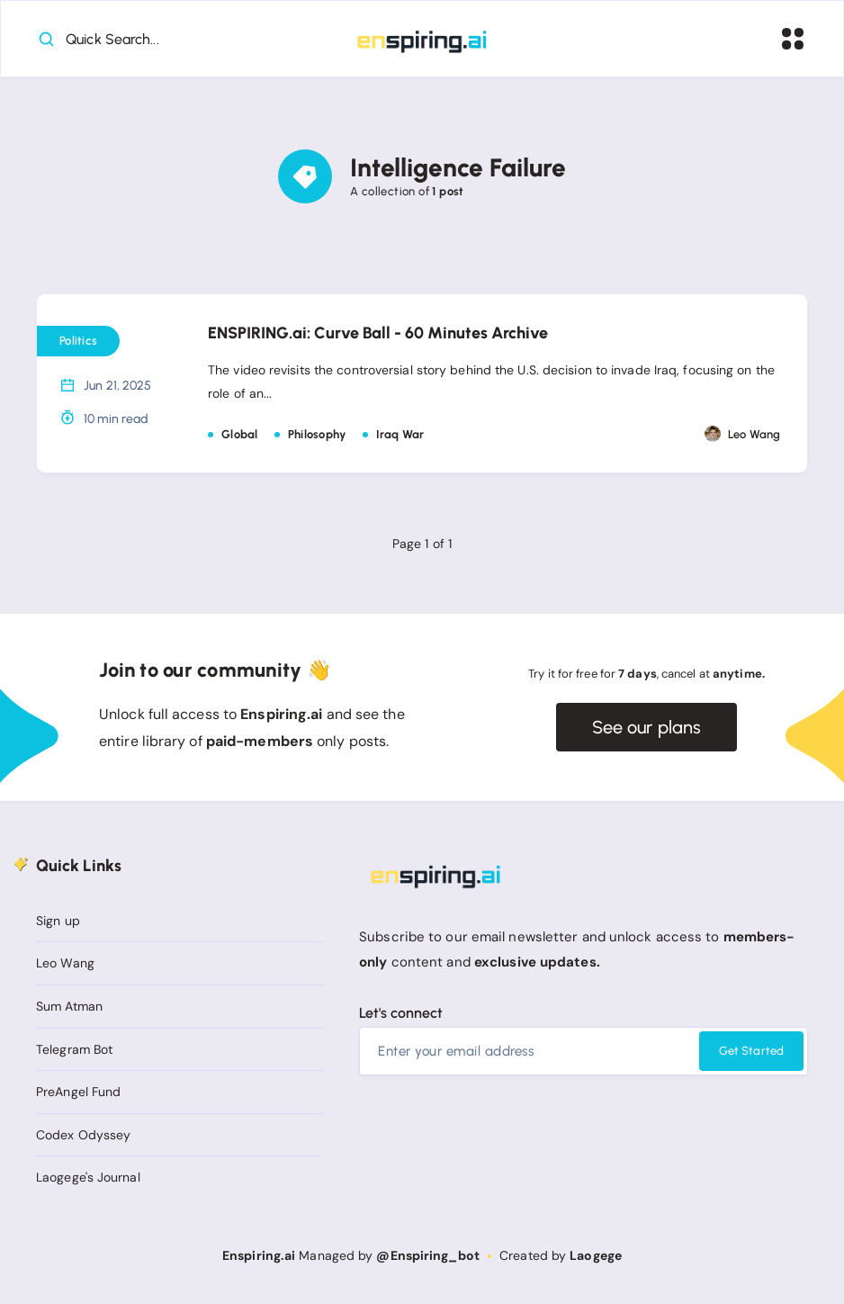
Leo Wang (65, 963)
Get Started (751, 1050)
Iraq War (400, 434)
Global (239, 434)
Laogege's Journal (88, 1177)
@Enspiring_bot (427, 1255)
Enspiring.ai (258, 1255)
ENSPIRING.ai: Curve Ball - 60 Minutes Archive (378, 333)
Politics (78, 340)
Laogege (596, 1255)
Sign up (58, 921)
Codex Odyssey (83, 1135)
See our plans (646, 727)
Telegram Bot (74, 1049)
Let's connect (401, 1012)
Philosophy (317, 434)
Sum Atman (69, 1006)
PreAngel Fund (78, 1092)
